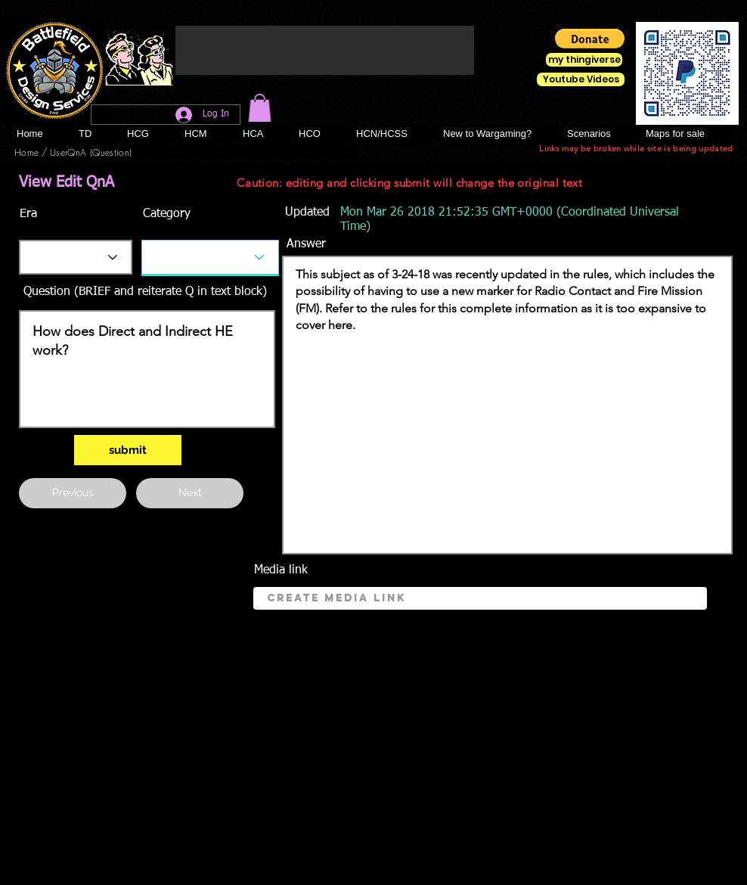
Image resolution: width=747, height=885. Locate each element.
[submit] (127, 450)
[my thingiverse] (584, 60)
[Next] (189, 493)
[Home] (26, 152)
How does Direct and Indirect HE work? (147, 369)
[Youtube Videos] (581, 79)
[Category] (210, 257)
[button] (259, 108)
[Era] (75, 257)
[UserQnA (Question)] (91, 152)
